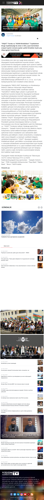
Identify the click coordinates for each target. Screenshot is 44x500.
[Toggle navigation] (3, 3)
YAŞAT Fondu (10, 35)
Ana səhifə (6, 7)
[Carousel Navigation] (40, 207)
